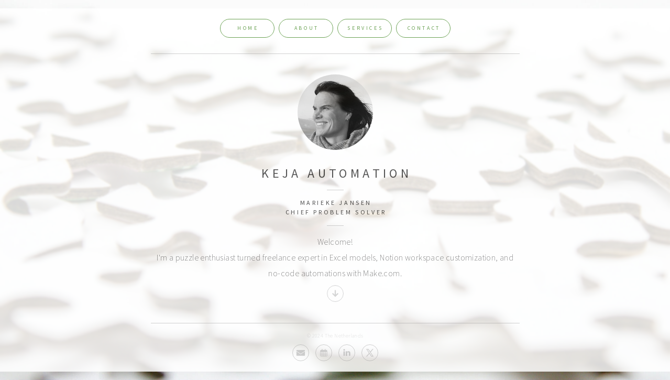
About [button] (306, 28)
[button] (335, 293)
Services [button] (365, 28)
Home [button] (247, 28)
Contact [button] (424, 28)
